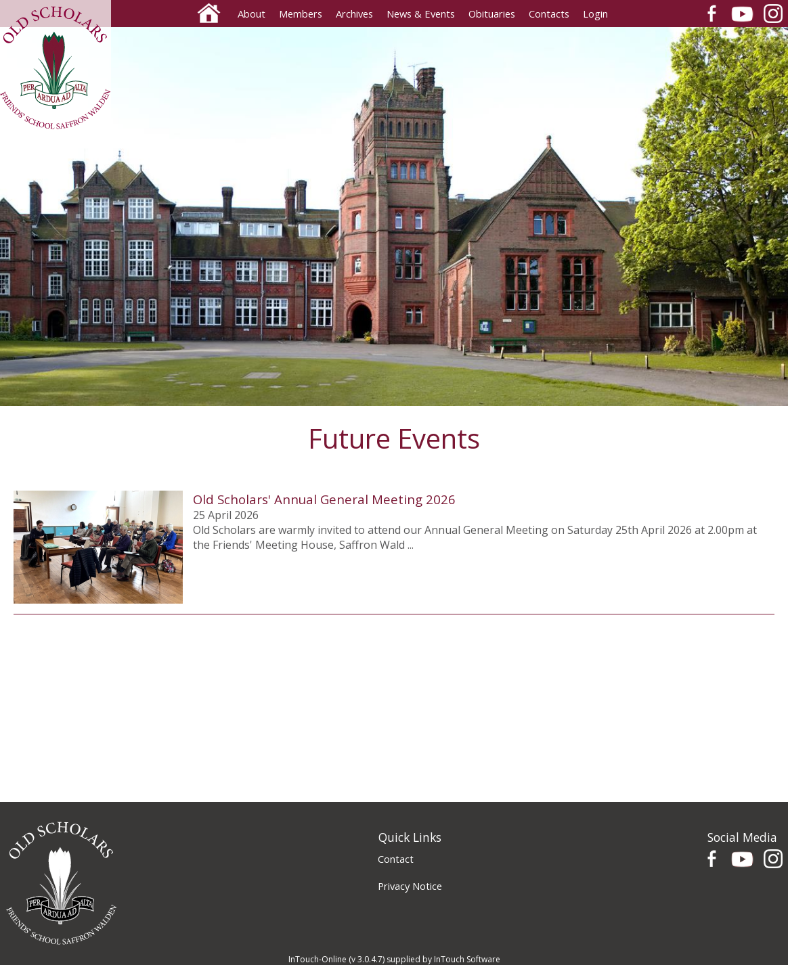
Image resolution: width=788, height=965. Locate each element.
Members (300, 13)
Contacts (549, 13)
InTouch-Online (317, 959)
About (251, 13)
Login (595, 13)
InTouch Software (467, 959)
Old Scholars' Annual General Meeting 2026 (324, 499)
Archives (354, 13)
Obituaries (491, 13)
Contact (396, 859)
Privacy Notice (410, 886)
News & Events (421, 13)
